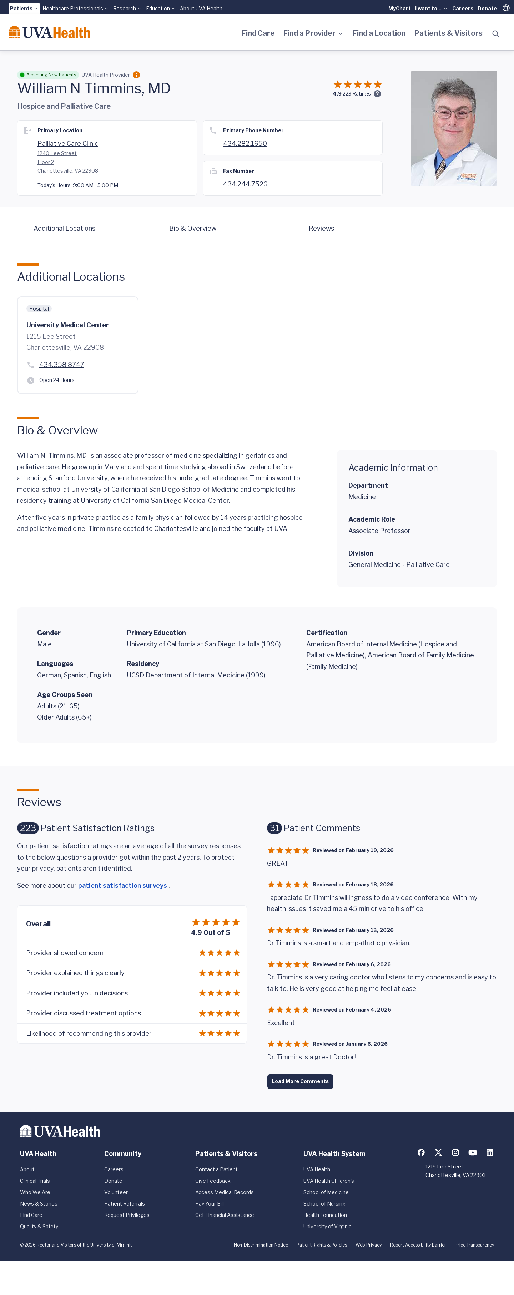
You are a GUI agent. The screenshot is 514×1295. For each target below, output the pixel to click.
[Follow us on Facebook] (421, 1152)
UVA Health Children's (328, 1181)
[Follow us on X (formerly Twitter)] (438, 1152)
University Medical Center (67, 325)
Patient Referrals (124, 1204)
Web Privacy (369, 1245)
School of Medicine (326, 1192)
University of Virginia (327, 1226)
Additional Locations (64, 228)
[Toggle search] (496, 34)
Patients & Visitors (448, 33)
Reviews (321, 228)
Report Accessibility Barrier (418, 1245)
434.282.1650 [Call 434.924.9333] (245, 143)
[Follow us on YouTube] (472, 1152)
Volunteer (116, 1192)
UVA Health (316, 1169)
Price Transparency (474, 1245)
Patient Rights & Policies (322, 1245)
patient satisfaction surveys (123, 885)
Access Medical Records (224, 1192)
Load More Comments (300, 1081)
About (27, 1169)
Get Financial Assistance (224, 1215)
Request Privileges (127, 1215)
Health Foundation (325, 1215)
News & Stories (38, 1204)
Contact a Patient (216, 1169)
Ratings (357, 94)
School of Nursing (324, 1204)
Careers (462, 8)
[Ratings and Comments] (377, 93)
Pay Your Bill (209, 1204)
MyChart (399, 8)
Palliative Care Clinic (67, 143)
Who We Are (35, 1192)
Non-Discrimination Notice (261, 1245)
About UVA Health (201, 8)
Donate (487, 8)
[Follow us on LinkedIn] (489, 1152)
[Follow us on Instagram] (455, 1152)
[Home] (49, 32)
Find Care (258, 33)
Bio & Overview (192, 228)
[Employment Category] (136, 74)
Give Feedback (213, 1181)
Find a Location (379, 33)
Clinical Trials (35, 1181)
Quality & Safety (39, 1226)
